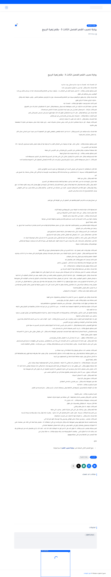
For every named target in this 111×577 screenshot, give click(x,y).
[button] (89, 466)
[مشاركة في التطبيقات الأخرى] (73, 466)
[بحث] (6, 7)
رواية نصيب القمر (68, 448)
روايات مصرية (91, 25)
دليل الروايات (87, 573)
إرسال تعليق (90, 535)
